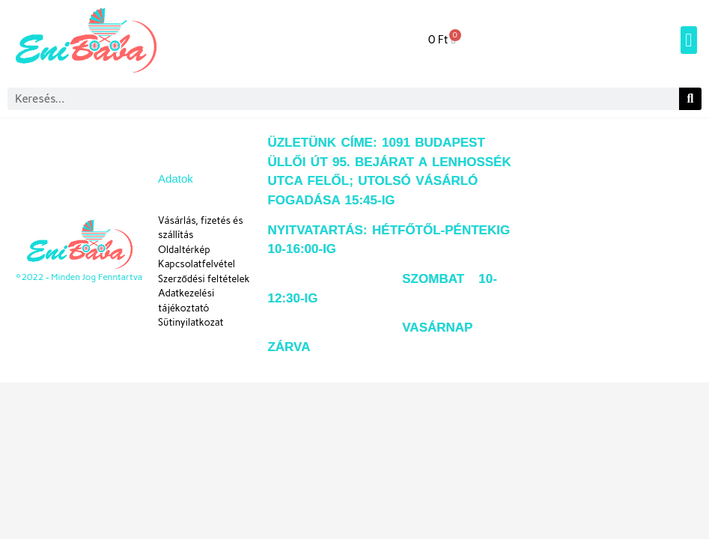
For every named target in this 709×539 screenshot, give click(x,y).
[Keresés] (690, 99)
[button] (689, 40)
